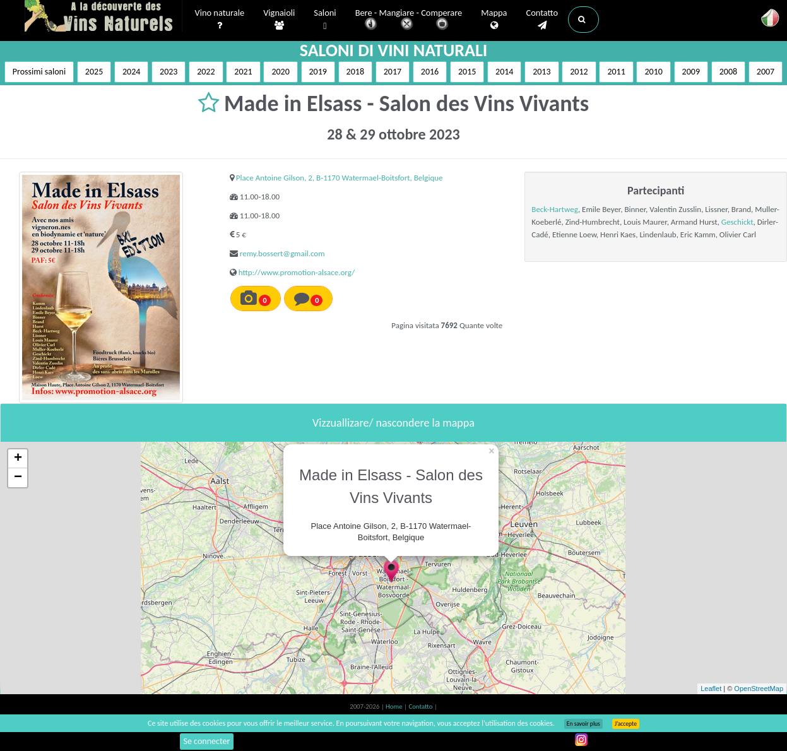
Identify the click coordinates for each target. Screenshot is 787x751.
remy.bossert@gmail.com (282, 253)
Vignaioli (279, 19)
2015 (467, 71)
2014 (504, 71)
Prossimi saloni (39, 71)
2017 (392, 71)
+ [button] (18, 458)
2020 (280, 71)
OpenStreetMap (758, 688)
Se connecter (207, 741)
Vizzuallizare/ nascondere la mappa (393, 423)
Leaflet (711, 688)
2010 (653, 71)
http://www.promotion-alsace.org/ (297, 272)
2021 (243, 71)
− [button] (18, 477)
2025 (94, 71)
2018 (355, 71)
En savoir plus (583, 724)
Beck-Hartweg (554, 209)
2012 (579, 71)
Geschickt (737, 222)
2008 (728, 71)
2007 (765, 71)
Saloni (325, 20)
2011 (616, 71)
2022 (206, 71)
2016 (430, 71)
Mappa (494, 19)
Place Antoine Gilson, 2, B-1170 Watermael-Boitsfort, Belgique (339, 177)
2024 (131, 71)
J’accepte (626, 724)
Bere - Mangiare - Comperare (409, 20)
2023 (168, 71)
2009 (691, 71)
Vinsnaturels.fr (103, 17)
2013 (541, 71)
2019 (318, 71)
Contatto (542, 19)
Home (395, 706)
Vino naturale (220, 19)
